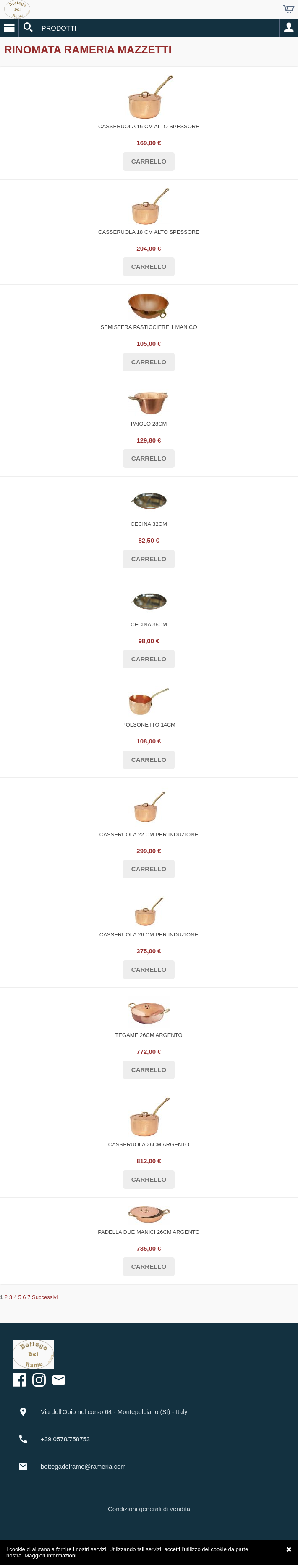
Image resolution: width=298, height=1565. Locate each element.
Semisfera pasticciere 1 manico (148, 327)
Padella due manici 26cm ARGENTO (148, 1232)
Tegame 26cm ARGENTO (148, 1035)
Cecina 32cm (149, 524)
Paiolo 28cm (149, 424)
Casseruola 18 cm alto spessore (148, 232)
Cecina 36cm (149, 624)
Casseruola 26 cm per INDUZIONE (149, 934)
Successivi (45, 1297)
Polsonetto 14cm (148, 724)
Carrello (289, 9)
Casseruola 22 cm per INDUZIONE (149, 834)
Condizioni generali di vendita (149, 1508)
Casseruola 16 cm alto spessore (148, 126)
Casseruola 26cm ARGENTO (148, 1144)
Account (289, 28)
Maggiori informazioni (50, 1555)
